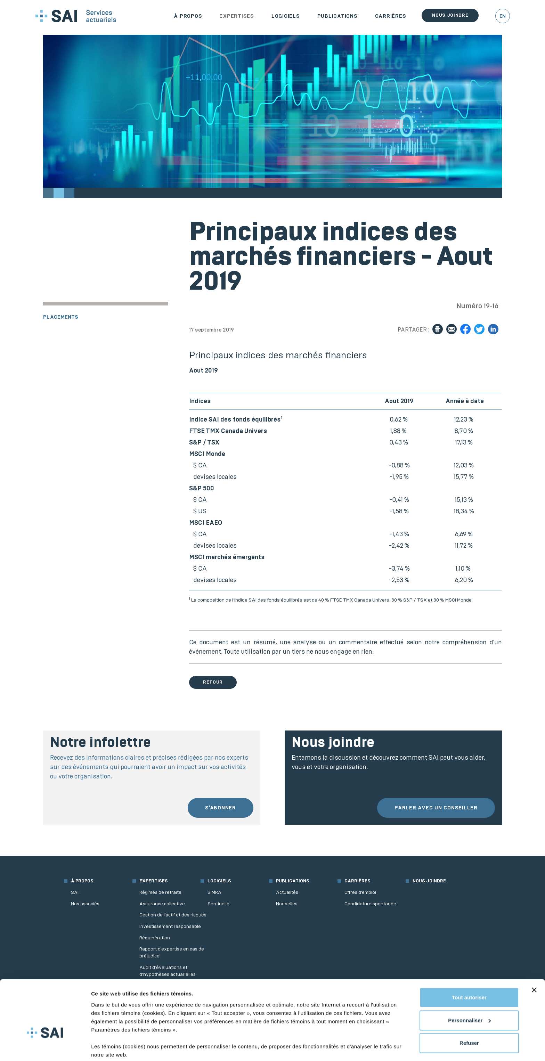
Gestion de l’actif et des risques (172, 915)
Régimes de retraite (160, 892)
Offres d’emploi (360, 892)
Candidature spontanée (370, 904)
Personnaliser (469, 994)
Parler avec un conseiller (436, 808)
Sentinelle (218, 904)
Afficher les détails (114, 1047)
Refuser (469, 1017)
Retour (213, 682)
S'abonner (220, 808)
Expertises (236, 16)
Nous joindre (450, 15)
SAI (75, 892)
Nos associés (85, 904)
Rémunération (154, 938)
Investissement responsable (170, 926)
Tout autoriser (469, 971)
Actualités (287, 892)
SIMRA (214, 892)
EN (502, 16)
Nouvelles (287, 904)
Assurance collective (162, 904)
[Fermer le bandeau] (534, 963)
